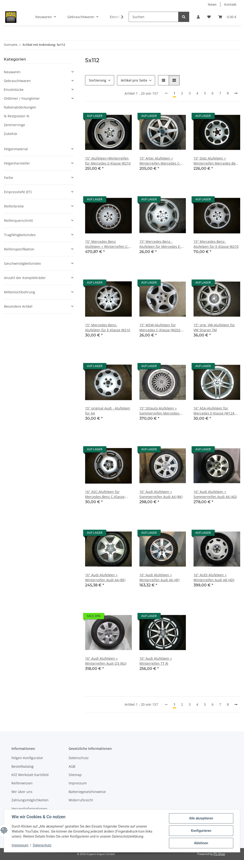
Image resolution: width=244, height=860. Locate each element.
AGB (72, 766)
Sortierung (97, 80)
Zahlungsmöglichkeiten (30, 800)
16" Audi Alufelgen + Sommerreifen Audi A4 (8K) (161, 494)
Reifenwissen (22, 783)
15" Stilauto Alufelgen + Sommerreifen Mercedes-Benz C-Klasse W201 (159, 411)
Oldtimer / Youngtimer (22, 98)
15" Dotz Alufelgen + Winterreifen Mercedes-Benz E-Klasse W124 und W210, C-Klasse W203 (216, 161)
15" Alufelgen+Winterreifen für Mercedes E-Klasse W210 (108, 161)
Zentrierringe (14, 125)
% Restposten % (16, 116)
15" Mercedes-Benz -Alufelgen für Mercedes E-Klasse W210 (160, 244)
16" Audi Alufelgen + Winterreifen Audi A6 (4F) (159, 577)
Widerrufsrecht (81, 800)
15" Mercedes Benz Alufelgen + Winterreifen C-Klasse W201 (107, 244)
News (212, 4)
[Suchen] (153, 17)
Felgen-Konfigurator (27, 758)
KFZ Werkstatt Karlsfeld (30, 774)
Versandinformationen (29, 808)
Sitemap (75, 774)
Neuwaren (12, 72)
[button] (198, 17)
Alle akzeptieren (201, 818)
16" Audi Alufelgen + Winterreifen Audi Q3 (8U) (105, 661)
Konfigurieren (201, 831)
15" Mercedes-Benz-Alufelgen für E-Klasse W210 (216, 244)
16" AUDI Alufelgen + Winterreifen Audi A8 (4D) (213, 577)
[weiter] (236, 93)
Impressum (20, 845)
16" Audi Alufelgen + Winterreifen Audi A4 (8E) (105, 577)
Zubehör (10, 133)
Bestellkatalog (22, 766)
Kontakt (230, 4)
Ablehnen (201, 843)
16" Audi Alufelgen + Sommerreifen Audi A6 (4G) (215, 494)
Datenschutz (42, 845)
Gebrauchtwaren (17, 80)
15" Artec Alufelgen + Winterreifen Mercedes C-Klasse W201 (160, 161)
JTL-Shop (219, 854)
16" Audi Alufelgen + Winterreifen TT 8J (155, 661)
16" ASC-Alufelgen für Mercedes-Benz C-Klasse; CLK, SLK (105, 494)
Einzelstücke (14, 89)
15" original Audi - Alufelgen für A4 (107, 410)
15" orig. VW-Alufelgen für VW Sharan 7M (214, 327)
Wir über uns (21, 791)
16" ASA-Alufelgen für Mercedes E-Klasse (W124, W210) (214, 411)
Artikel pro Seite (134, 80)
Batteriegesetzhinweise (87, 791)
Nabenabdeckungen (20, 107)
